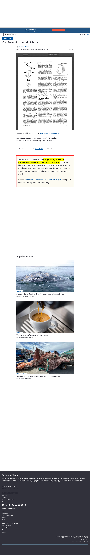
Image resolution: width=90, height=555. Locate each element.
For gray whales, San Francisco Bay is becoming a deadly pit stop (40, 294)
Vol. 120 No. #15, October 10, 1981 (37, 49)
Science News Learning (9, 489)
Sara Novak (21, 378)
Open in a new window (49, 133)
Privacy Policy (84, 541)
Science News (24, 47)
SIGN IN (82, 34)
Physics (19, 332)
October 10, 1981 (39, 148)
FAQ (3, 511)
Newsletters (5, 513)
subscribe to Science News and (43, 179)
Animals (19, 291)
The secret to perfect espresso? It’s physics (32, 335)
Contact (4, 520)
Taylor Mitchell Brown (23, 337)
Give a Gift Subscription (8, 499)
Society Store (5, 527)
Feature (7, 38)
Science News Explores (10, 486)
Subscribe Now (58, 29)
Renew (4, 497)
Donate (4, 530)
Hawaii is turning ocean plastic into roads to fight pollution (38, 376)
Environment (21, 373)
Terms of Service (76, 541)
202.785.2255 (84, 539)
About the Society (6, 525)
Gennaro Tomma (22, 296)
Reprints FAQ (48, 140)
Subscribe (4, 495)
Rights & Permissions (7, 515)
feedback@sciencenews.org (30, 140)
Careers (4, 532)
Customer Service (7, 502)
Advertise (4, 517)
